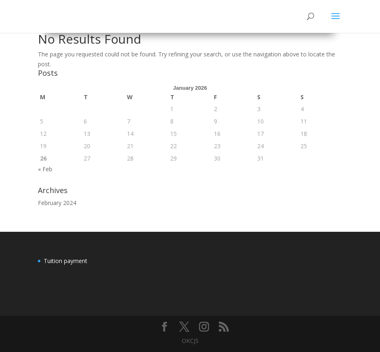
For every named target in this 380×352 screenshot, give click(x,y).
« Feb (45, 169)
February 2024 (57, 203)
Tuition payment (65, 261)
